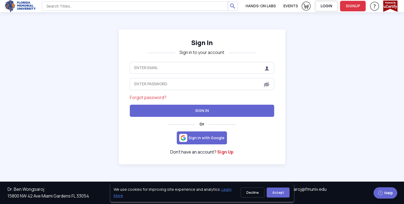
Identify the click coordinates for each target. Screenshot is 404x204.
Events (290, 5)
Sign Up (225, 152)
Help (385, 192)
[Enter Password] (202, 84)
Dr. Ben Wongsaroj (26, 189)
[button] (266, 84)
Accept (278, 192)
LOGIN (326, 5)
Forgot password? (148, 97)
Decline (252, 192)
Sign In (202, 42)
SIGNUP (353, 5)
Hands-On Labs (261, 5)
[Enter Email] (202, 68)
